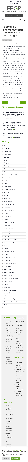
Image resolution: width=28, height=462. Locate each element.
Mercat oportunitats (10, 231)
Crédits (8, 357)
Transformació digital (10, 299)
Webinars (7, 308)
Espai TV (6, 192)
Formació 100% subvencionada (20, 370)
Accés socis (18, 15)
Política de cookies (9, 354)
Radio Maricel (8, 275)
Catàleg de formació (19, 366)
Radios (6, 284)
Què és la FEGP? (8, 322)
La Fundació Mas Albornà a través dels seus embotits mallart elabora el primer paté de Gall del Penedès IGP (13, 114)
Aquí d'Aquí (7, 151)
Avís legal (8, 346)
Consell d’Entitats (8, 331)
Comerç (6, 166)
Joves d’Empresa (9, 441)
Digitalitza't (7, 186)
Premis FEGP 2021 (9, 260)
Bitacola (6, 157)
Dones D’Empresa (9, 189)
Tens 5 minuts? (8, 293)
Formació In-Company (19, 375)
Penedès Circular (9, 251)
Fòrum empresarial (10, 210)
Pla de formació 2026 (18, 380)
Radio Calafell (8, 269)
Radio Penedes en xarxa (11, 278)
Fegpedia (7, 207)
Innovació (7, 225)
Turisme (6, 305)
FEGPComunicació (9, 204)
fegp (16, 43)
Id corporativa (8, 216)
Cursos (6, 180)
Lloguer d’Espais (18, 338)
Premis (6, 254)
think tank (7, 296)
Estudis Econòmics (19, 324)
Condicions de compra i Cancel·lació (9, 361)
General (6, 213)
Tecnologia (9, 430)
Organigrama (9, 325)
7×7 (5, 145)
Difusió (6, 183)
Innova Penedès (9, 222)
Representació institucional (10, 336)
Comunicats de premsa (11, 169)
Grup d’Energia (19, 342)
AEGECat (7, 148)
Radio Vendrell (8, 281)
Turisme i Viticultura (9, 427)
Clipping (6, 163)
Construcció (7, 177)
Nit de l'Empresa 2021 (10, 240)
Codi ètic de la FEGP (9, 340)
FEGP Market (20, 350)
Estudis (6, 195)
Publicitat (19, 352)
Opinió (6, 248)
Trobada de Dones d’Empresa (13, 302)
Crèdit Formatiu (18, 385)
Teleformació (20, 389)
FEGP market (8, 201)
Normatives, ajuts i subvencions (13, 243)
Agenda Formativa (19, 361)
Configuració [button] (6, 458)
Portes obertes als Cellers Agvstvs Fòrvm (6, 102)
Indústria (6, 219)
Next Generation (19, 329)
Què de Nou (8, 266)
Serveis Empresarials (10, 290)
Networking (7, 234)
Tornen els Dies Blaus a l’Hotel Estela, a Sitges (23, 102)
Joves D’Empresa (9, 228)
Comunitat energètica (10, 172)
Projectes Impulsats (10, 263)
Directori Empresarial (19, 346)
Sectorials (7, 287)
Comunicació (17, 137)
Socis (7, 328)
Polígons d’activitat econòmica (9, 410)
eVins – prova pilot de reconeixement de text (14, 134)
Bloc (5, 160)
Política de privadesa (9, 349)
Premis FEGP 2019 (9, 257)
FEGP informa (8, 198)
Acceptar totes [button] (15, 458)
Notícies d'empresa (7, 40)
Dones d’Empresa (9, 436)
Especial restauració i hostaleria (19, 393)
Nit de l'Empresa (9, 237)
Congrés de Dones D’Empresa (13, 175)
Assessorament (20, 321)
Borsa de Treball (18, 333)
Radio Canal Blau (9, 272)
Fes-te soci (9, 15)
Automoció (7, 154)
